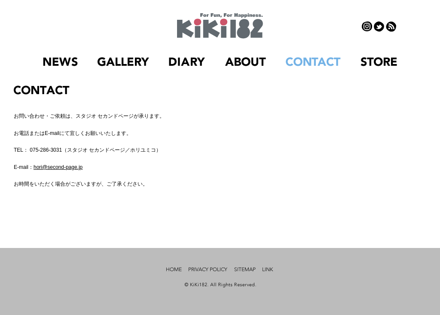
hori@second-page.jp (58, 167)
